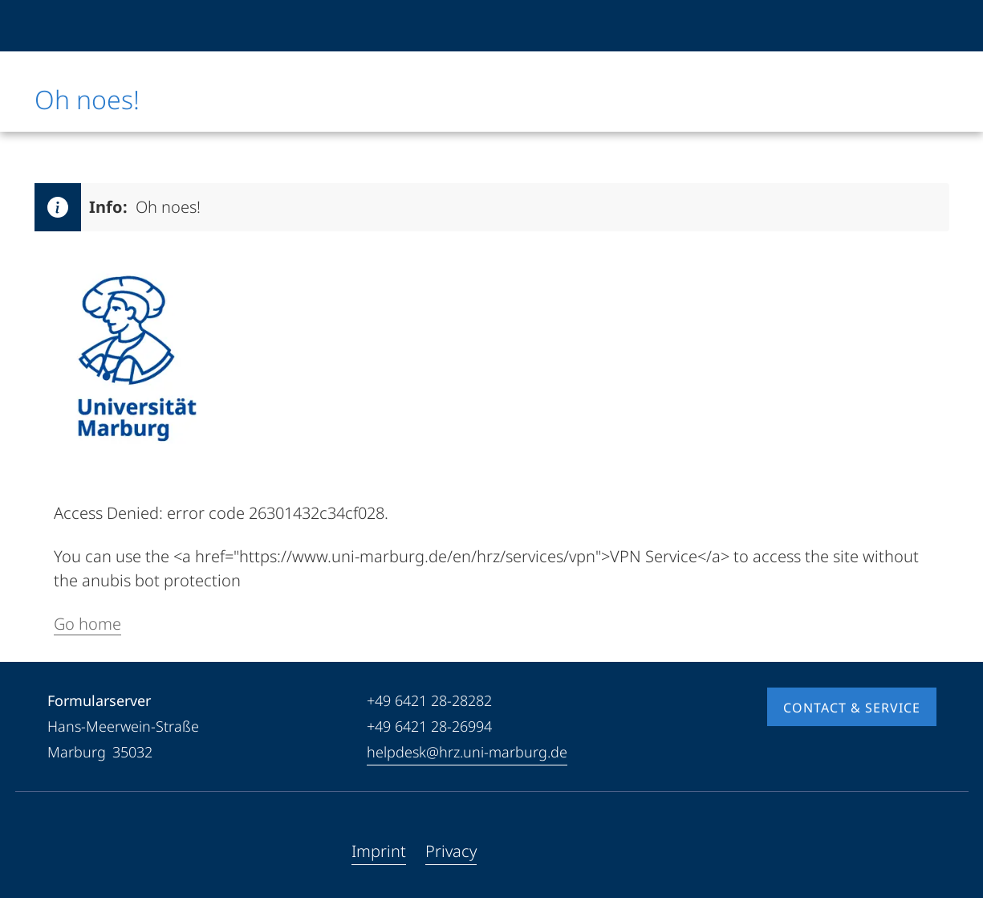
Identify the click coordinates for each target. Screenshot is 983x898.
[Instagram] (111, 851)
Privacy (451, 851)
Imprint (378, 851)
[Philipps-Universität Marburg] (88, 25)
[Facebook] (60, 851)
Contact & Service (851, 707)
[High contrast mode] (922, 26)
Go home (87, 624)
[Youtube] (86, 851)
